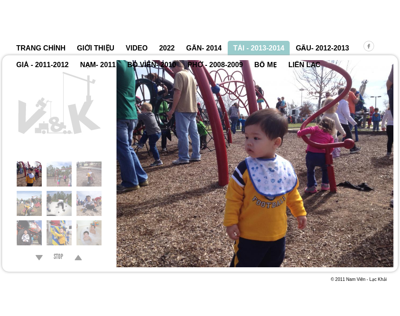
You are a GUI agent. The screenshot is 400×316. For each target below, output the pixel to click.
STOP (58, 258)
